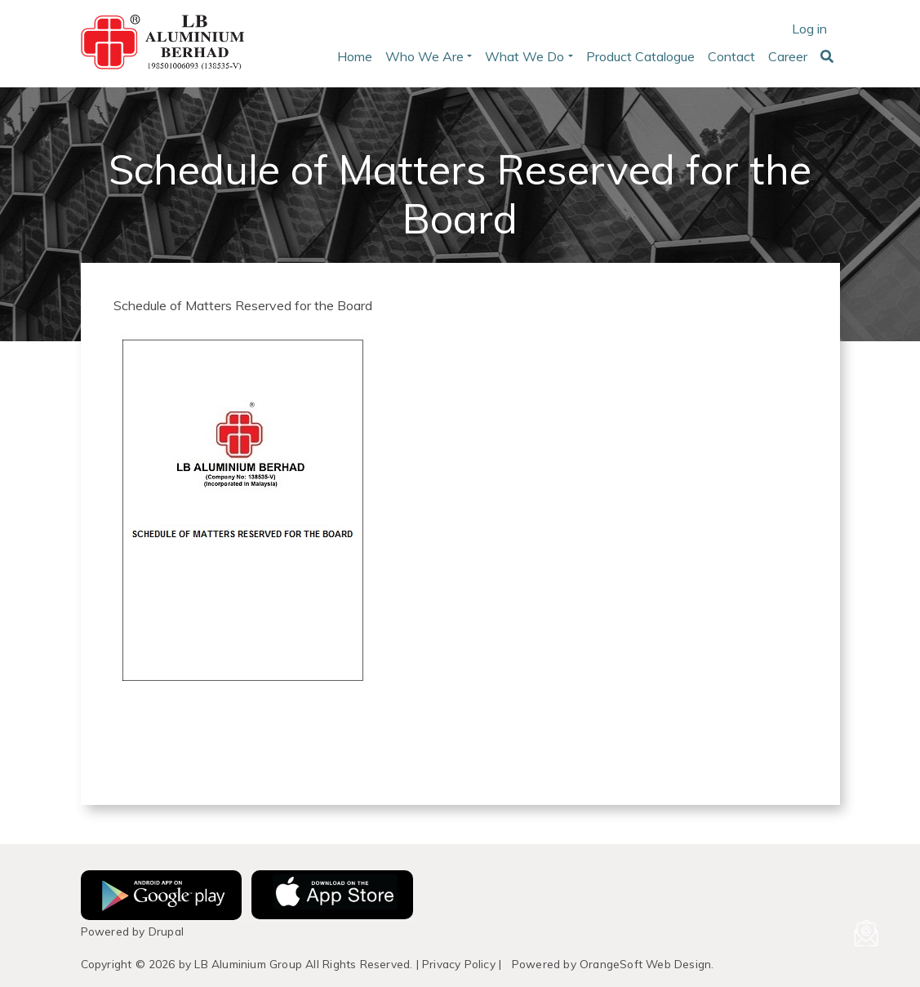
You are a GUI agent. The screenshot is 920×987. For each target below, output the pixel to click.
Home (354, 56)
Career (787, 56)
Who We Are (424, 56)
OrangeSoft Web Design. (646, 964)
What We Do (524, 56)
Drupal (166, 931)
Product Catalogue (640, 56)
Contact (731, 56)
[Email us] (866, 933)
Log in (809, 28)
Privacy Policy (459, 964)
